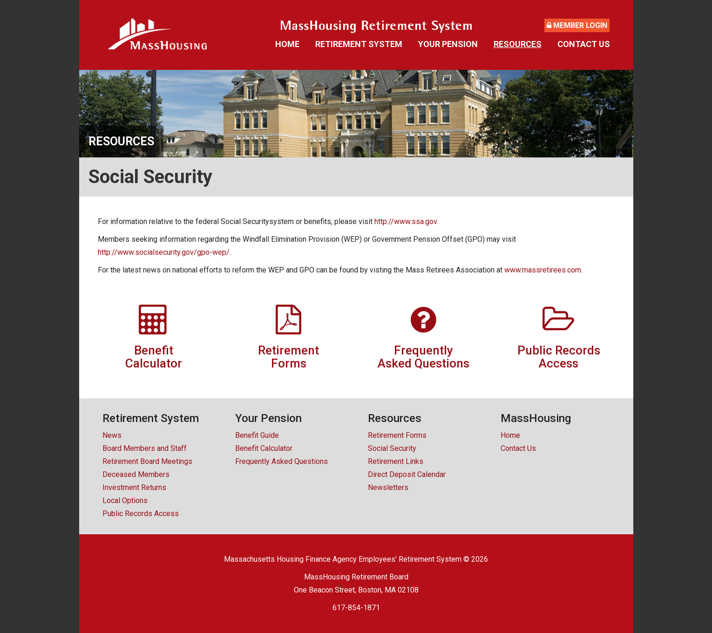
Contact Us (583, 44)
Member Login (577, 25)
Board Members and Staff (144, 448)
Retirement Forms (397, 435)
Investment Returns (134, 487)
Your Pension (448, 44)
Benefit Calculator (263, 448)
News (112, 435)
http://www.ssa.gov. (406, 221)
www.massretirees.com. (543, 269)
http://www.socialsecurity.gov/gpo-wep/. (164, 252)
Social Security (392, 448)
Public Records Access (140, 513)
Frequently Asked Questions (281, 461)
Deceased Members (136, 474)
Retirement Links (395, 461)
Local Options (125, 500)
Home (287, 44)
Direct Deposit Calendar (407, 474)
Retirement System (358, 44)
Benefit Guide (257, 435)
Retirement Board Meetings (147, 461)
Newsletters (388, 487)
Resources (518, 44)
